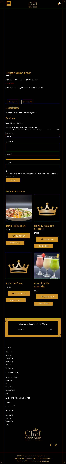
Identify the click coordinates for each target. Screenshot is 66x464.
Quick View (18, 236)
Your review (11, 142)
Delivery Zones (10, 390)
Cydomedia (44, 461)
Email (8, 163)
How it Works (10, 387)
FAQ (7, 393)
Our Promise (9, 380)
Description (13, 102)
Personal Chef (10, 406)
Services (8, 355)
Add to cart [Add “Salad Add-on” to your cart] (15, 300)
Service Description (12, 377)
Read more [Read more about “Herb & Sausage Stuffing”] (43, 246)
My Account (10, 368)
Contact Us (9, 365)
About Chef (9, 358)
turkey (40, 87)
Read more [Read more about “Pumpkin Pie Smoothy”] (43, 303)
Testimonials (9, 361)
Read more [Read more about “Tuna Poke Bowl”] (15, 243)
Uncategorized (20, 87)
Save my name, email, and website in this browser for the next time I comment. (31, 175)
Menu (7, 384)
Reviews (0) (27, 102)
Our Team (9, 418)
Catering (8, 402)
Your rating (10, 133)
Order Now (9, 352)
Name (8, 154)
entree (34, 87)
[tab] (13, 102)
